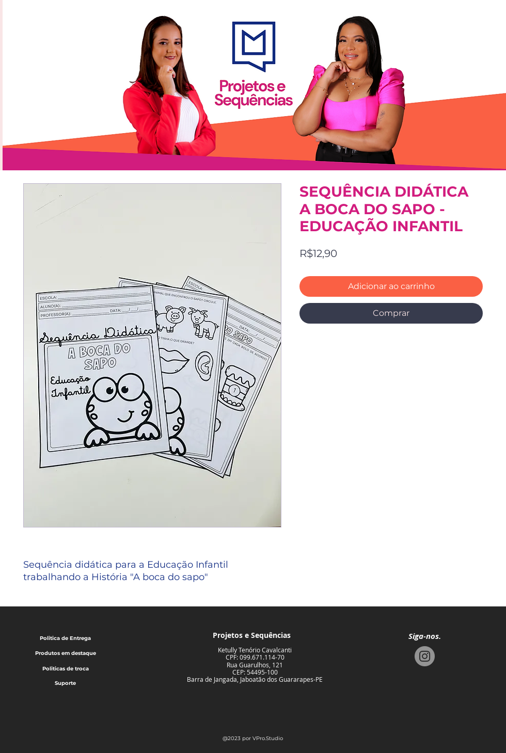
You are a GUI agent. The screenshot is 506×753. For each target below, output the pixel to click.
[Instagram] (425, 656)
